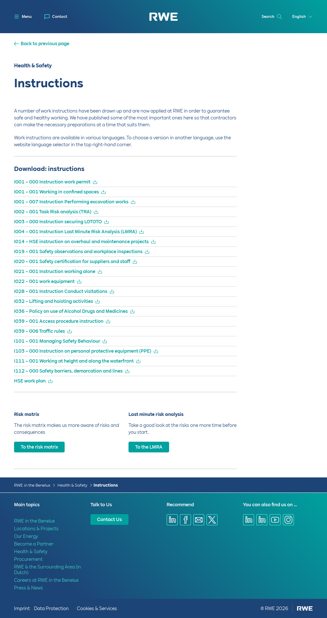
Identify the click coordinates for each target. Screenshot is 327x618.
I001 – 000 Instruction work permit (52, 181)
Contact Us (109, 519)
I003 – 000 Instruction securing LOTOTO (58, 221)
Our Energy (26, 536)
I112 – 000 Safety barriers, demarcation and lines (68, 371)
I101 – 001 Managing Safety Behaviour (57, 341)
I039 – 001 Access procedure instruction (58, 321)
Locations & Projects (36, 528)
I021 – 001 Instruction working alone (54, 271)
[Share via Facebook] (185, 519)
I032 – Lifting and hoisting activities (53, 301)
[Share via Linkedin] (172, 519)
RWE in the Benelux (32, 485)
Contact (59, 16)
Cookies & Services (97, 608)
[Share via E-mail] (198, 519)
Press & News (28, 587)
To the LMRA (148, 447)
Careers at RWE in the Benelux (46, 580)
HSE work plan (30, 381)
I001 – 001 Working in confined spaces (56, 191)
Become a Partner (33, 544)
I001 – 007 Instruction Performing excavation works (71, 201)
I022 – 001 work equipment (44, 281)
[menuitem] (55, 16)
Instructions (106, 485)
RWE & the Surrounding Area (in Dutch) (47, 569)
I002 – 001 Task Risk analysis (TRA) (52, 211)
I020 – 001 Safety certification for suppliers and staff (72, 261)
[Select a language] (302, 16)
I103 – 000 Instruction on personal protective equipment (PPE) (82, 351)
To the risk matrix (39, 447)
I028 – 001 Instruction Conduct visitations (60, 291)
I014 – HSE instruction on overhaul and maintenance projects (81, 241)
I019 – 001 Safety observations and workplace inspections (78, 251)
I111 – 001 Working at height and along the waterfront (74, 361)
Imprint (22, 608)
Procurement (28, 559)
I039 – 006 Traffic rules (39, 331)
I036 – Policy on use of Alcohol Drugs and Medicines (71, 311)
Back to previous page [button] (45, 43)
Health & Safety (72, 485)
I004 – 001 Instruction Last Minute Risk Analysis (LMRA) (75, 231)
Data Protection (51, 608)
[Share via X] (212, 519)
